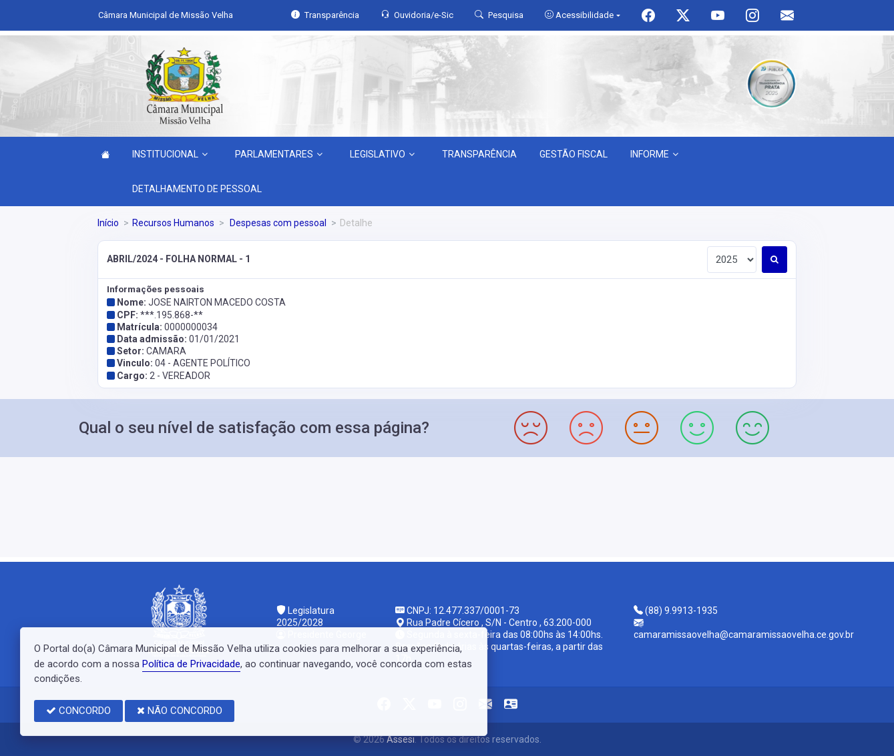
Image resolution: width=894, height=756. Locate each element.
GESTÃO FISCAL (573, 154)
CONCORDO (78, 711)
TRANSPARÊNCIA (479, 154)
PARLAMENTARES (278, 154)
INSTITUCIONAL (170, 154)
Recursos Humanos (173, 223)
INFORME (654, 154)
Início (108, 223)
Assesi (401, 739)
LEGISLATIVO (382, 154)
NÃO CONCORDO (179, 711)
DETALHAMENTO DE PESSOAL (197, 188)
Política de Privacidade (191, 664)
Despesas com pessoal (277, 223)
